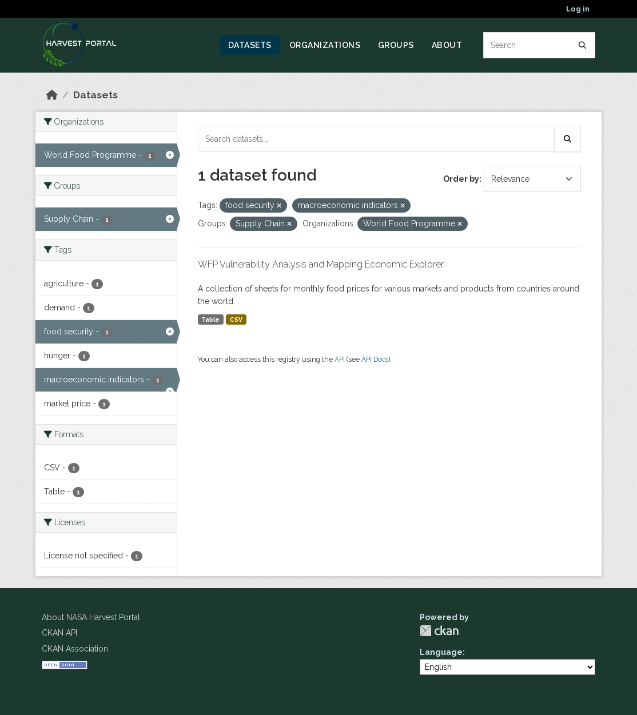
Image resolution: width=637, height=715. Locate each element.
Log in (578, 9)
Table (210, 319)
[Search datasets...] (539, 45)
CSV (236, 319)
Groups (396, 45)
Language (441, 652)
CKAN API (59, 632)
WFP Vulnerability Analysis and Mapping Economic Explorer (321, 264)
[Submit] (582, 45)
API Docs (374, 359)
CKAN (439, 631)
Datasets (250, 45)
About (447, 45)
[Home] (52, 95)
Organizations (325, 45)
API (340, 359)
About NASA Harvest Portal (91, 617)
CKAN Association (75, 648)
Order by (461, 178)
